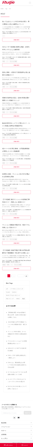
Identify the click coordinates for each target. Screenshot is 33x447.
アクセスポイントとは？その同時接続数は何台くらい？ (17, 342)
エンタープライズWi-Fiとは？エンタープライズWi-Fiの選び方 (17, 380)
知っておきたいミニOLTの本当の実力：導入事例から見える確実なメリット (15, 23)
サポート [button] (16, 430)
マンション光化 (13, 61)
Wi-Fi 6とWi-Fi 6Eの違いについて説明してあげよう (17, 387)
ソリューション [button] (16, 426)
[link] (2, 8)
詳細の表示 (16, 39)
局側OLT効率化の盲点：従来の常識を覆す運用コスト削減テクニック (15, 99)
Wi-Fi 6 (14, 292)
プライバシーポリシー (17, 442)
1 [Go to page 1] (8, 275)
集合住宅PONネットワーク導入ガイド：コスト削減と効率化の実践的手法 (16, 124)
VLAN (8, 292)
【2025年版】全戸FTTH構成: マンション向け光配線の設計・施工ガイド (17, 324)
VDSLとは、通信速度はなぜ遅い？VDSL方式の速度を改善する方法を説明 (17, 365)
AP (7, 288)
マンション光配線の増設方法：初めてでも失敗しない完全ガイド (16, 226)
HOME (2, 8)
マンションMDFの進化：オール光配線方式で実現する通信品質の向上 (17, 334)
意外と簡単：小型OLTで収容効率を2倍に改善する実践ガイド (16, 73)
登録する (27, 412)
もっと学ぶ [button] (16, 438)
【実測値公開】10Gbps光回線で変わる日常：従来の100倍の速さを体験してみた (17, 315)
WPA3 (18, 298)
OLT (3, 35)
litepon (4, 264)
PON (4, 61)
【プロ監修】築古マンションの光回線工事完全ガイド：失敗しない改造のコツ (16, 200)
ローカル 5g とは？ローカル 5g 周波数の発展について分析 (17, 373)
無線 (23, 298)
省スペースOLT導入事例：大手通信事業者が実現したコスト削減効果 (15, 150)
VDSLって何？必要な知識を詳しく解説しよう (17, 356)
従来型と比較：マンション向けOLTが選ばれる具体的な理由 (15, 175)
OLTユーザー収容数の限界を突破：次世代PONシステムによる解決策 (15, 48)
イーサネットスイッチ (16, 288)
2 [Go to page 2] (11, 275)
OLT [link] (10, 8)
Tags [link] (6, 8)
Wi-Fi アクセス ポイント (13, 295)
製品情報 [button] (16, 422)
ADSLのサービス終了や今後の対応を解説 (17, 349)
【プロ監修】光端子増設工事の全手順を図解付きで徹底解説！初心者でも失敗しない (16, 251)
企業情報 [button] (16, 434)
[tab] (16, 423)
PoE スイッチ (10, 298)
